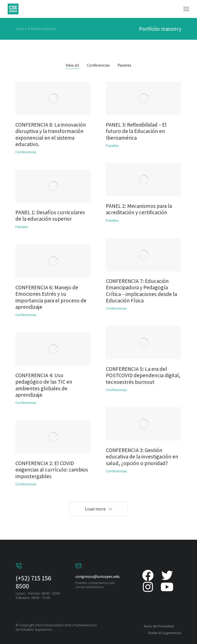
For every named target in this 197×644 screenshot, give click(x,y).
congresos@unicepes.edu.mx (100, 576)
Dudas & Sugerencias (164, 632)
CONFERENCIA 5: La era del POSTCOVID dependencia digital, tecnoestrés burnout (143, 375)
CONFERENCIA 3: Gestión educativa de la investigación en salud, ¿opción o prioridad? (142, 456)
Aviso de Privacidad (159, 626)
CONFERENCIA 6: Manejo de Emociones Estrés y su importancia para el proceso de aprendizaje (50, 297)
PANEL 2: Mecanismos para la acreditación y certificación (139, 209)
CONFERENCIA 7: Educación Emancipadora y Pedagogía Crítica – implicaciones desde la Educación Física (141, 291)
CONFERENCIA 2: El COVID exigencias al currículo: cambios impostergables (51, 469)
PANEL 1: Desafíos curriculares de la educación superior (50, 215)
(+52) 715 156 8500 (33, 582)
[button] (186, 9)
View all (72, 65)
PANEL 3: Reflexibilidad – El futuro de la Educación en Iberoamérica (136, 131)
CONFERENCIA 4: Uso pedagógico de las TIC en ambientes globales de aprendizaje (43, 385)
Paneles (124, 65)
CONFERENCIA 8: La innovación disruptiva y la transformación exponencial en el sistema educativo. (50, 134)
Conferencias (98, 65)
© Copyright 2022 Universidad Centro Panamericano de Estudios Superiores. (56, 627)
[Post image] (53, 98)
